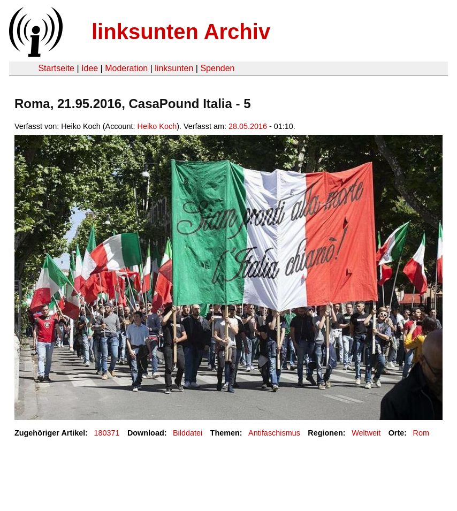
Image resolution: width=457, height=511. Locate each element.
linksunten (174, 68)
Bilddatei (187, 433)
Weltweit (366, 433)
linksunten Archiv (181, 31)
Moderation (126, 68)
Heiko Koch (157, 126)
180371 (107, 433)
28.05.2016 (248, 126)
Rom (421, 433)
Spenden (217, 68)
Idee (89, 68)
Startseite (56, 68)
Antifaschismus (274, 433)
